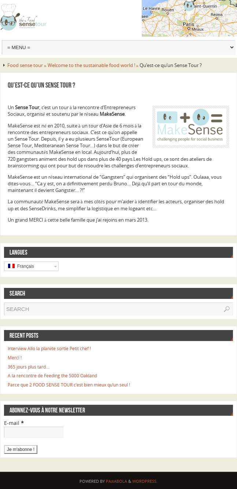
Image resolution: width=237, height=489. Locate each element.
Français (21, 266)
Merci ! (15, 358)
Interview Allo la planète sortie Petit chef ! (49, 348)
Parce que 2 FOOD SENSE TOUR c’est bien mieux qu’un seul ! (69, 385)
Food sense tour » (27, 65)
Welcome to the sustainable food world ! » (94, 65)
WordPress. (145, 481)
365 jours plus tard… (28, 367)
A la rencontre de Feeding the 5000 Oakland (52, 376)
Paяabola (116, 481)
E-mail (14, 422)
